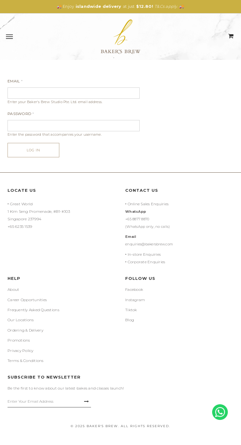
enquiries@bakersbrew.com (149, 244)
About (13, 289)
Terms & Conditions (26, 360)
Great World (21, 204)
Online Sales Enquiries (148, 204)
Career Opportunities (27, 299)
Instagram (135, 299)
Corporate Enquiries (146, 261)
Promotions (19, 340)
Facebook (134, 289)
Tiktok (131, 309)
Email (15, 81)
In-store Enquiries (144, 254)
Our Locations (21, 319)
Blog (129, 319)
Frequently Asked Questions (33, 309)
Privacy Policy (21, 350)
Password (21, 113)
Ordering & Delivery (25, 330)
